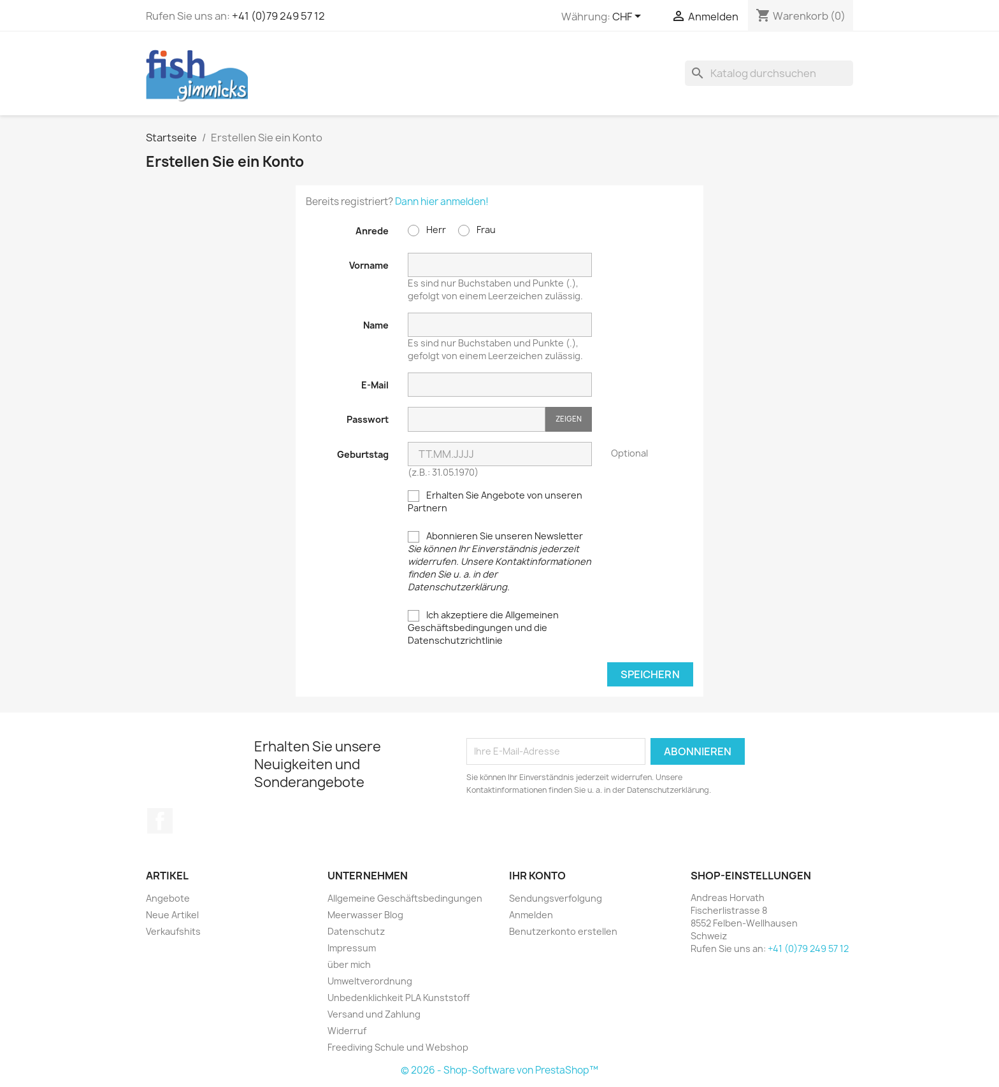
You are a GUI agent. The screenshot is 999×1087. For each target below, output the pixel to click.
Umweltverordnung (369, 981)
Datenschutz (356, 931)
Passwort (368, 419)
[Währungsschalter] (628, 17)
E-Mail (375, 385)
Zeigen (569, 418)
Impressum (351, 948)
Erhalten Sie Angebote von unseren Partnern (495, 501)
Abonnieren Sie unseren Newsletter (499, 561)
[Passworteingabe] (476, 419)
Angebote (168, 898)
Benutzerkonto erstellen (563, 931)
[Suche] (769, 73)
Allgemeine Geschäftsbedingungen (404, 898)
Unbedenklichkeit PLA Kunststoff (398, 997)
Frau (477, 230)
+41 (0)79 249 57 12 (278, 16)
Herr (427, 230)
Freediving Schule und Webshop (397, 1047)
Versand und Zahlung (373, 1014)
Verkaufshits (173, 931)
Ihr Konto (537, 876)
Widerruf (346, 1031)
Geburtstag (363, 454)
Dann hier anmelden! (442, 201)
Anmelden (531, 915)
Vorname (369, 265)
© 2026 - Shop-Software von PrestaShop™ (499, 1070)
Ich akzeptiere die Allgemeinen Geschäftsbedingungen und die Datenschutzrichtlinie (483, 627)
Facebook (160, 821)
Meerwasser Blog (365, 915)
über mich (349, 964)
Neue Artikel (172, 915)
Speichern (650, 674)
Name (376, 325)
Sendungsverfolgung (555, 898)
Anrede (372, 231)
